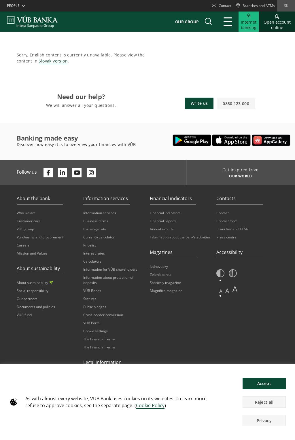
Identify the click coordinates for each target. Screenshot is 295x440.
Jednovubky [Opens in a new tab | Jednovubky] (159, 266)
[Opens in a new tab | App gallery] (271, 140)
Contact (221, 5)
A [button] (220, 291)
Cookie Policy (150, 405)
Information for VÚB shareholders (110, 269)
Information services (99, 212)
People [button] (13, 5)
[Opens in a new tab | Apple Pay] (231, 140)
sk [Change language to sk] (286, 5)
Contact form (226, 221)
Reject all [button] (264, 402)
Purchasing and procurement (40, 237)
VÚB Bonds (92, 290)
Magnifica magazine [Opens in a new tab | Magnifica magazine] (166, 290)
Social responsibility (32, 290)
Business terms (95, 221)
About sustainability (35, 282)
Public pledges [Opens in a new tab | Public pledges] (94, 306)
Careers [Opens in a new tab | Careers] (23, 245)
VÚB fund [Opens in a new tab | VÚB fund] (24, 314)
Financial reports (163, 221)
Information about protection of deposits (108, 280)
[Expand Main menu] (228, 22)
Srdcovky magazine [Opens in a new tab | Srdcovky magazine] (165, 282)
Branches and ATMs (232, 229)
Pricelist (89, 245)
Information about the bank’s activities (180, 237)
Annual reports (162, 229)
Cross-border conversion (103, 314)
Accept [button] (264, 383)
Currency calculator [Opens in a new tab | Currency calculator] (99, 237)
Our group (187, 21)
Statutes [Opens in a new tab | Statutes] (90, 298)
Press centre (226, 237)
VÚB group (25, 229)
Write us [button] (199, 103)
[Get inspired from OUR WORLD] (238, 176)
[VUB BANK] (32, 22)
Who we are (26, 212)
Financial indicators (165, 212)
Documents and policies (36, 306)
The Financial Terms (99, 339)
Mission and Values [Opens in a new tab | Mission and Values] (32, 253)
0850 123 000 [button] (236, 103)
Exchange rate (94, 229)
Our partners (27, 298)
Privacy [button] (264, 420)
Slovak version (53, 61)
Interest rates (94, 253)
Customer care (29, 221)
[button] (208, 22)
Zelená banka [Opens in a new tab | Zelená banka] (160, 274)
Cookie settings (95, 331)
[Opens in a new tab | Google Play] (192, 140)
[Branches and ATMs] (255, 6)
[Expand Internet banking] (249, 22)
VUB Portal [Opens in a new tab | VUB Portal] (92, 322)
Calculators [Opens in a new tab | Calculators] (92, 261)
